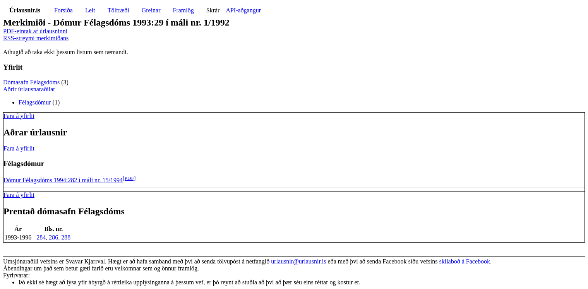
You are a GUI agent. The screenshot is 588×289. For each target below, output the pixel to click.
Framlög (183, 10)
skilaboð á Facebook (464, 261)
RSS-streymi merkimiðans (36, 38)
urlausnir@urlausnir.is (298, 261)
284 (41, 237)
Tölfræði (118, 10)
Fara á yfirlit (18, 116)
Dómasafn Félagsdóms (31, 82)
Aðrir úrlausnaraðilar (29, 89)
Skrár (213, 10)
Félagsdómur (35, 102)
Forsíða (63, 10)
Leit (90, 10)
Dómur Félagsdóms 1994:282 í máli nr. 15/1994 (63, 180)
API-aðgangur (243, 10)
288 (65, 237)
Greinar (151, 10)
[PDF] (129, 178)
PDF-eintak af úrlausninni (35, 31)
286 (53, 237)
